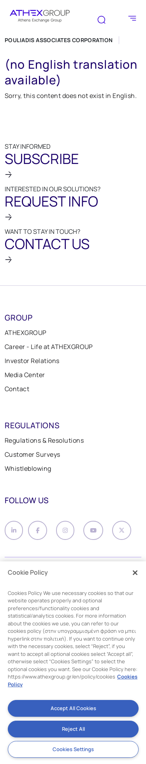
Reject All (73, 728)
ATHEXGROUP (26, 332)
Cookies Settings (73, 749)
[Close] (135, 572)
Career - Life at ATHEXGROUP (49, 346)
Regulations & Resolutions (44, 440)
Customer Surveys (32, 454)
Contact (17, 389)
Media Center (25, 374)
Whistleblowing (28, 468)
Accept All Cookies (73, 708)
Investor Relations (32, 360)
